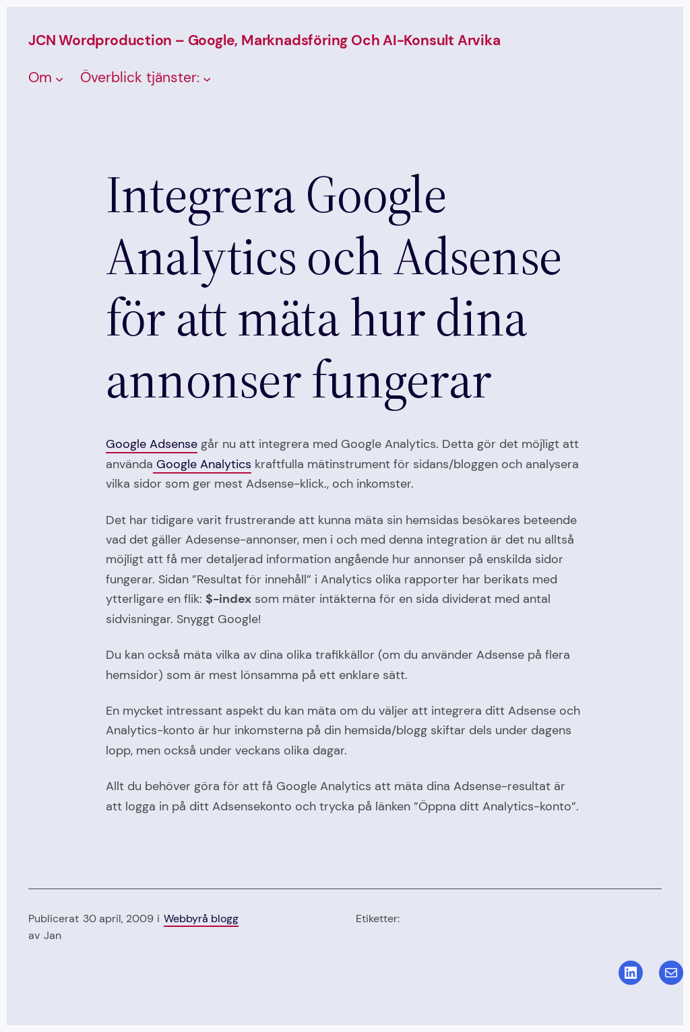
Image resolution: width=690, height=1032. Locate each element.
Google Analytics (202, 464)
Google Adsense (151, 444)
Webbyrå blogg (201, 919)
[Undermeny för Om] (59, 79)
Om (40, 77)
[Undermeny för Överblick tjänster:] (207, 79)
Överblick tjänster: (139, 77)
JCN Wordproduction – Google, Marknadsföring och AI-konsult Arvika (264, 40)
